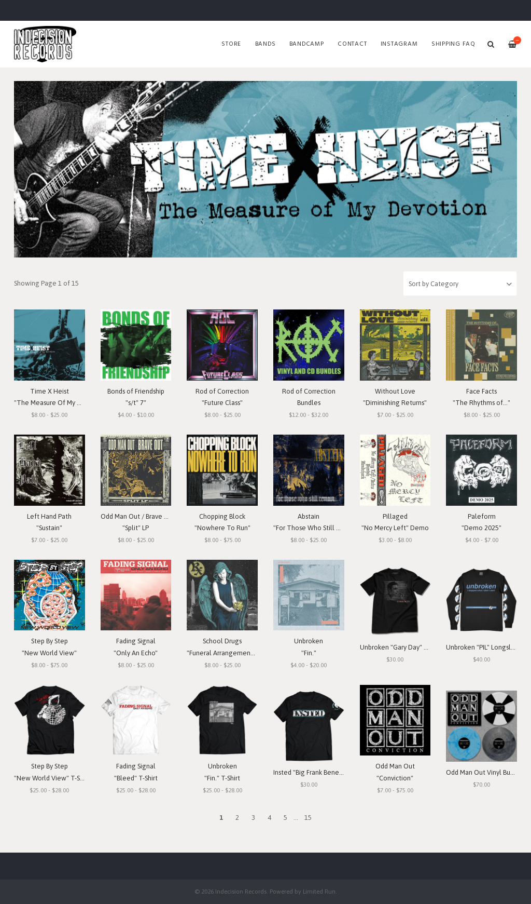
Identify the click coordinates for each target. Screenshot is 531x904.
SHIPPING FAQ (453, 44)
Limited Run (319, 891)
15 (308, 817)
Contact (352, 44)
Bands (265, 44)
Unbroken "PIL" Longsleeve (486, 647)
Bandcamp (306, 44)
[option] (265, 169)
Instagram (399, 44)
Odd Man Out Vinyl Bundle (485, 772)
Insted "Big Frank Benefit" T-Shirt (321, 772)
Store (231, 44)
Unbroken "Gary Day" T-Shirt (401, 647)
